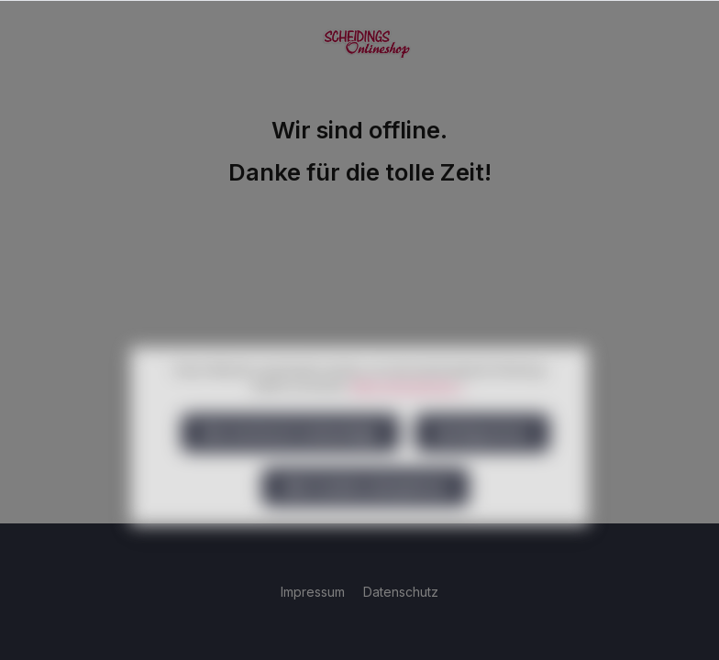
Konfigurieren (482, 462)
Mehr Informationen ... (409, 416)
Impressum (314, 592)
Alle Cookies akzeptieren (365, 516)
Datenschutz (400, 592)
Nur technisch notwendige (290, 462)
